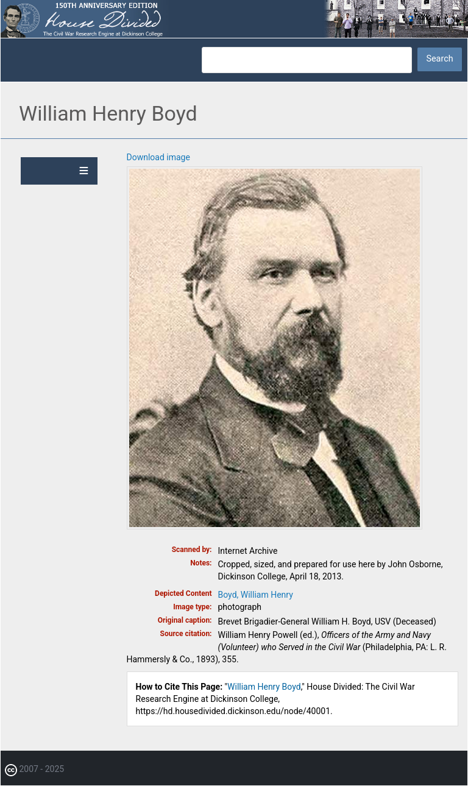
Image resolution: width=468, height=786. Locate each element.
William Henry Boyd (264, 687)
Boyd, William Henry (255, 595)
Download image (158, 157)
